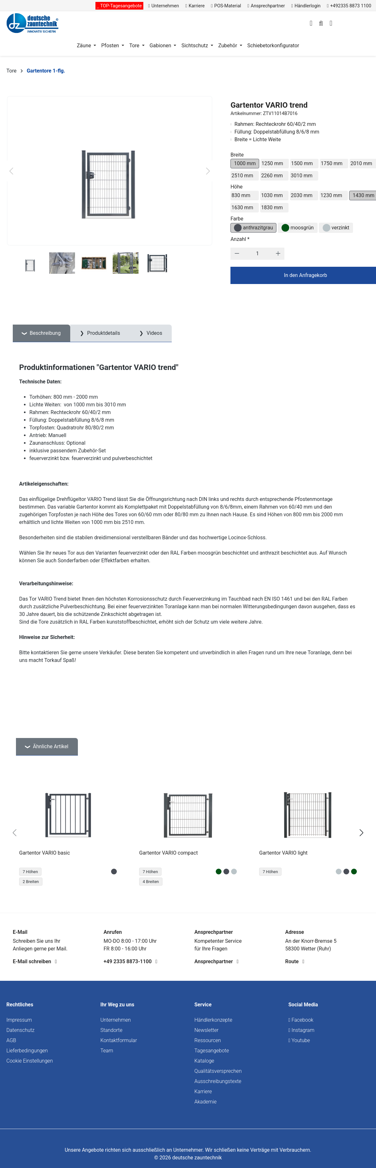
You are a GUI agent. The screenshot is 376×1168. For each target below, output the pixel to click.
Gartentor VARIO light (283, 853)
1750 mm (331, 163)
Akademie (205, 1102)
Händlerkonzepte (213, 1020)
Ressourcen (207, 1040)
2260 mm (272, 176)
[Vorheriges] (11, 171)
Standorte (112, 1030)
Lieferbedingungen (27, 1051)
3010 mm (301, 176)
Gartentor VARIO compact (168, 853)
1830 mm (272, 207)
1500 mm (302, 163)
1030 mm (272, 195)
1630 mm (242, 207)
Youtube (299, 1040)
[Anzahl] (257, 254)
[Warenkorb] (331, 24)
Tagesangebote (211, 1051)
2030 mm (301, 195)
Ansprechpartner (216, 961)
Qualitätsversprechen (218, 1071)
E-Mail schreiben (35, 961)
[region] (188, 833)
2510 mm (242, 176)
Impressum (19, 1020)
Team (107, 1051)
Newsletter (206, 1030)
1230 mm (331, 195)
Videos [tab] (153, 333)
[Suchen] (320, 24)
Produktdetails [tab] (103, 333)
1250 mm (272, 163)
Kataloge (204, 1061)
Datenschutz (20, 1030)
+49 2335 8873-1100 (130, 961)
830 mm (240, 195)
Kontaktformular (119, 1040)
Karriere (203, 1091)
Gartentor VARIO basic (44, 853)
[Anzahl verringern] (237, 254)
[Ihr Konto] (311, 24)
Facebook (301, 1020)
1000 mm (245, 163)
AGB (11, 1040)
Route (295, 961)
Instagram (301, 1030)
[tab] (41, 333)
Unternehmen (116, 1020)
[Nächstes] (208, 171)
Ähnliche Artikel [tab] (50, 746)
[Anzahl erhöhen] (278, 254)
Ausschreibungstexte (217, 1081)
